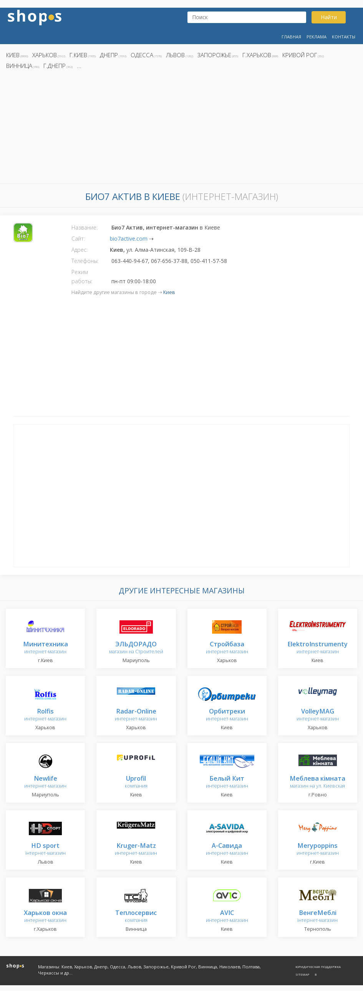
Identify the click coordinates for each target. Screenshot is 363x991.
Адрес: (79, 249)
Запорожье (214, 55)
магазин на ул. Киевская (317, 782)
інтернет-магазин (45, 849)
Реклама (317, 37)
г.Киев (78, 55)
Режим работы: (82, 276)
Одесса (142, 55)
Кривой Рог (299, 55)
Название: (84, 227)
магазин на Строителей (136, 648)
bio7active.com (129, 238)
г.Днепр (54, 65)
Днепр (109, 55)
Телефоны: (85, 260)
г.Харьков (256, 55)
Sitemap (302, 974)
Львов (175, 55)
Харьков (44, 55)
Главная (291, 37)
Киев (13, 55)
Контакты (343, 37)
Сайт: (78, 238)
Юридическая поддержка (318, 967)
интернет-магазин (45, 648)
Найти (329, 17)
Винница (19, 65)
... (79, 65)
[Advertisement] (181, 128)
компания (136, 782)
